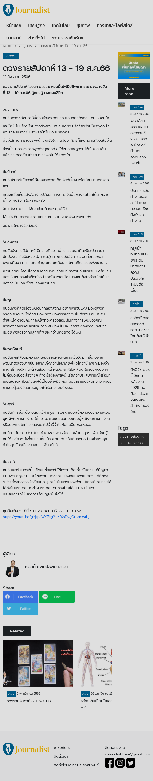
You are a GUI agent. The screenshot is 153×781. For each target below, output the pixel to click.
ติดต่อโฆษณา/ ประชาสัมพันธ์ (76, 765)
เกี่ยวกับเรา (63, 747)
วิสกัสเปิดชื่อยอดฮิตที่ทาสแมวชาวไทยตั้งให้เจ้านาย (140, 329)
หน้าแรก (9, 45)
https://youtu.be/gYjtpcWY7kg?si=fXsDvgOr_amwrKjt (47, 516)
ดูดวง (27, 45)
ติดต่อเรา (61, 756)
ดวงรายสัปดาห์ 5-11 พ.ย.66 (29, 700)
